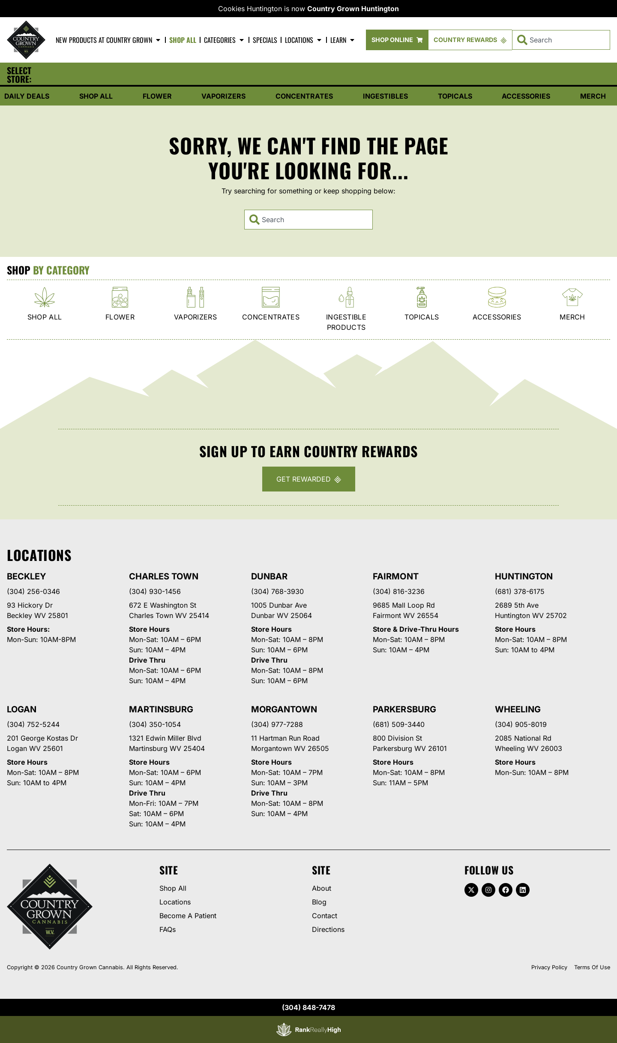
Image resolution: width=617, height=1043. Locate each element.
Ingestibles (385, 96)
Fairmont (395, 576)
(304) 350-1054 (155, 724)
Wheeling (518, 709)
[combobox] (561, 40)
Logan (21, 709)
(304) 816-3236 (399, 591)
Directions (328, 929)
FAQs (167, 929)
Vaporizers (223, 96)
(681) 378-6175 (520, 591)
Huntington (524, 576)
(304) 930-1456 (155, 591)
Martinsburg (161, 709)
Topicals (455, 96)
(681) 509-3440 (399, 724)
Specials (265, 40)
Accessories (526, 96)
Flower (157, 96)
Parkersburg (404, 709)
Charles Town (163, 576)
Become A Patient (187, 915)
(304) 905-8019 (521, 724)
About (321, 888)
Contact (324, 915)
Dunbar (269, 576)
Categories (224, 40)
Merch (593, 96)
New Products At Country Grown (109, 40)
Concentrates (304, 96)
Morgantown (284, 709)
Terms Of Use (592, 967)
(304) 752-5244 (33, 724)
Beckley (26, 576)
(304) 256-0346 (33, 591)
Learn (343, 40)
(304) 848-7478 (308, 1007)
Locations (304, 40)
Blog (319, 902)
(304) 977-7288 (277, 724)
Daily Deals (26, 96)
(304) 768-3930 (277, 591)
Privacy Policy (549, 967)
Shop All (182, 40)
